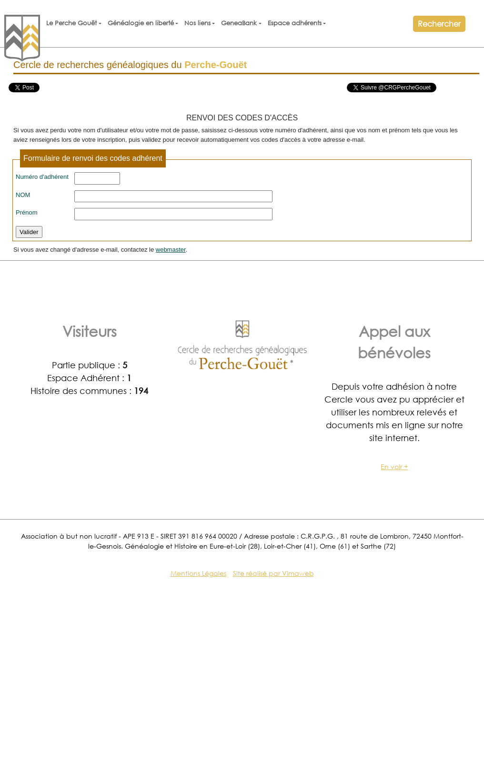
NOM (23, 194)
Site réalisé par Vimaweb (273, 573)
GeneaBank (239, 23)
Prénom (27, 212)
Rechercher (439, 24)
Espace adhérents (295, 23)
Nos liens (197, 23)
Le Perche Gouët (71, 23)
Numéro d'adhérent (42, 176)
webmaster (171, 249)
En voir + (394, 466)
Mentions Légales (198, 573)
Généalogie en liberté (141, 23)
